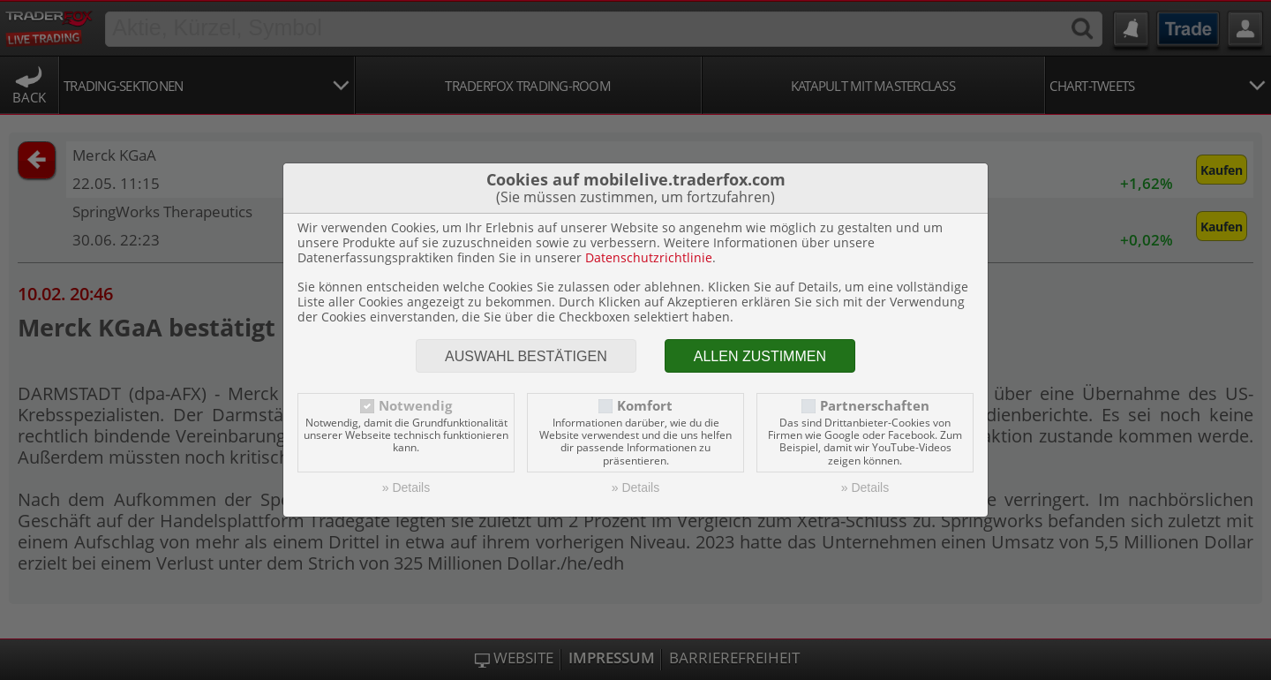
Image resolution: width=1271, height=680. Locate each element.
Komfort (645, 406)
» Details (406, 487)
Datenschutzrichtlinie (648, 257)
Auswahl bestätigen (526, 356)
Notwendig (415, 406)
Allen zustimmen (760, 356)
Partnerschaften (874, 406)
